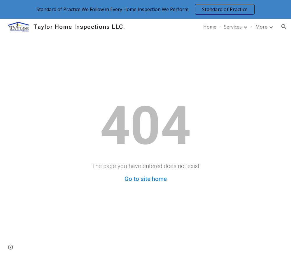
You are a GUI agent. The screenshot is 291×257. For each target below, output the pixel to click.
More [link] (261, 27)
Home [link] (209, 27)
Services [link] (233, 27)
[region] (145, 9)
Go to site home (146, 178)
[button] (284, 27)
